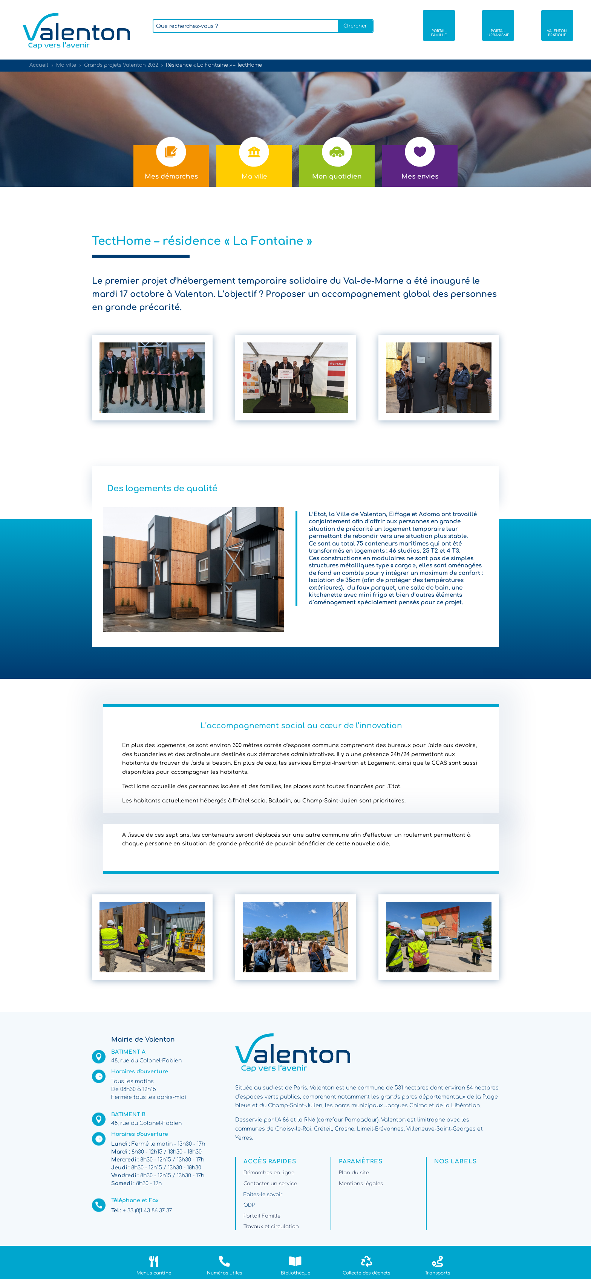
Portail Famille (261, 1216)
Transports (437, 1273)
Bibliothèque (295, 1273)
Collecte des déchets (366, 1273)
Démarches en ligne (268, 1172)
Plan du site (354, 1172)
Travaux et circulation (271, 1226)
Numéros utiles (224, 1273)
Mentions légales (361, 1183)
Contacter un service (270, 1183)
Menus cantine (153, 1273)
